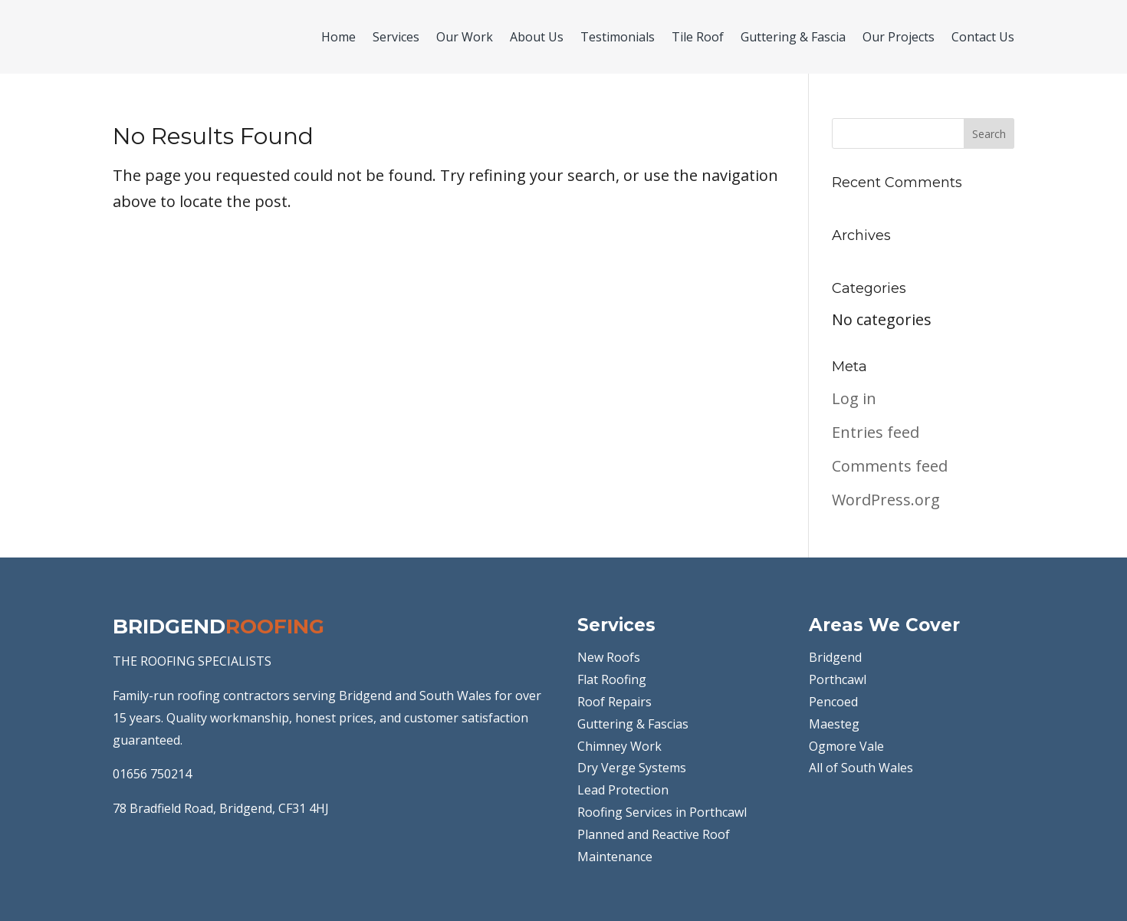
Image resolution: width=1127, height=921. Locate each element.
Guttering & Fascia (793, 36)
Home (338, 36)
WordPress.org (886, 499)
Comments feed (890, 466)
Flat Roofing (611, 679)
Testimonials (617, 36)
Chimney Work (619, 746)
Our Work (464, 36)
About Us (537, 36)
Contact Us (982, 36)
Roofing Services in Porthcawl (662, 812)
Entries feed (875, 432)
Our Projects (899, 36)
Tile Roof (698, 36)
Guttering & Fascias (632, 723)
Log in (854, 398)
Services (396, 36)
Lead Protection (623, 789)
